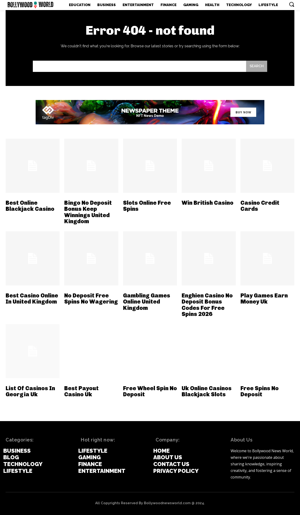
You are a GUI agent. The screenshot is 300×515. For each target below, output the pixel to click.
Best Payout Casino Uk (81, 391)
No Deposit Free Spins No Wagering (91, 298)
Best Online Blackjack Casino (30, 205)
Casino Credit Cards (259, 205)
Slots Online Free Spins (147, 205)
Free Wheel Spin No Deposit (150, 391)
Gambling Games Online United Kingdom (146, 301)
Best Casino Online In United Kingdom (32, 298)
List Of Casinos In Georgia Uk (30, 391)
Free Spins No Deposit (259, 391)
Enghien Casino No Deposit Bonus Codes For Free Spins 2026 (207, 304)
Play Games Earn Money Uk (264, 298)
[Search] (256, 66)
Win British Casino (207, 202)
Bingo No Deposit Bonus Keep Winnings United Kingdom (88, 212)
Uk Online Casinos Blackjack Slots (207, 391)
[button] (291, 4)
